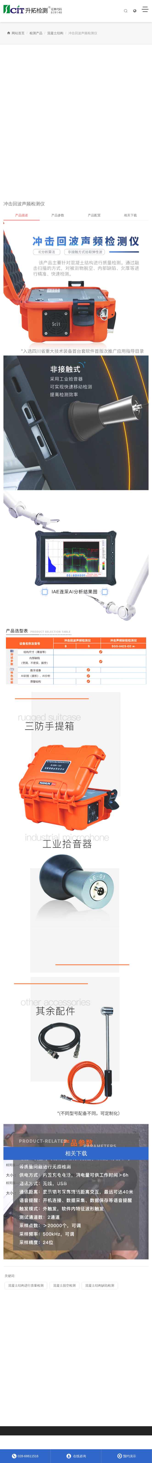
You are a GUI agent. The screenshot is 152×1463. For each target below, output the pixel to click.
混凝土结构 (55, 33)
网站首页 (16, 33)
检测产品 (36, 33)
